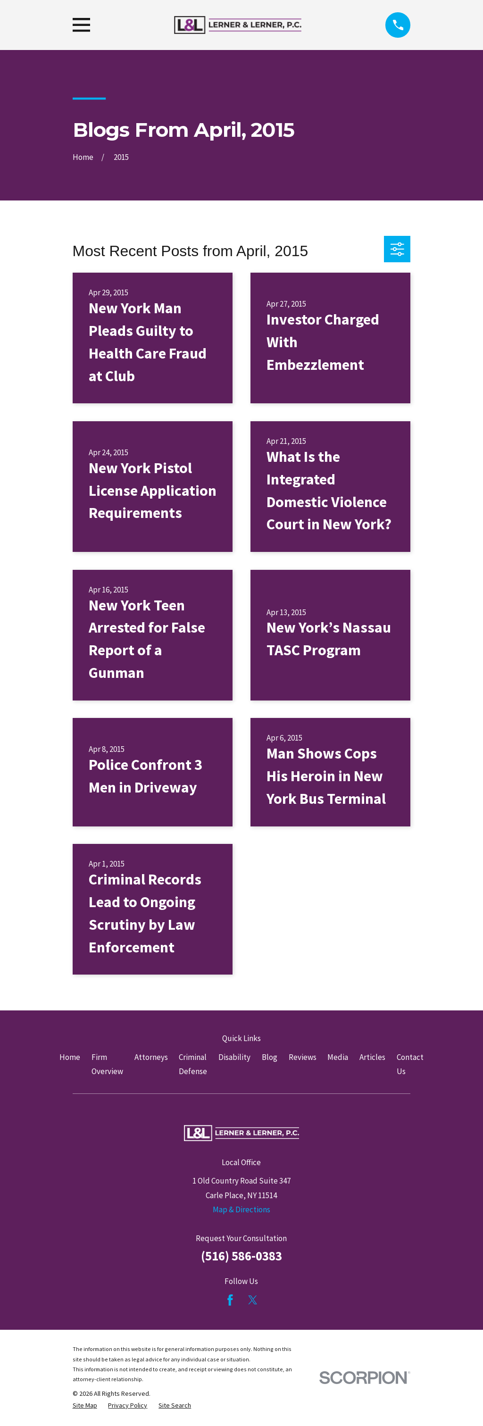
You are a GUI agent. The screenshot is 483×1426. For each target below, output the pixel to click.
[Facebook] (230, 1300)
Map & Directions (241, 1209)
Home (69, 1057)
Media (337, 1057)
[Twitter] (252, 1300)
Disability (234, 1057)
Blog (269, 1057)
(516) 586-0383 (241, 1256)
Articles (372, 1057)
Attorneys (151, 1057)
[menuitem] (85, 1406)
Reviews (302, 1057)
